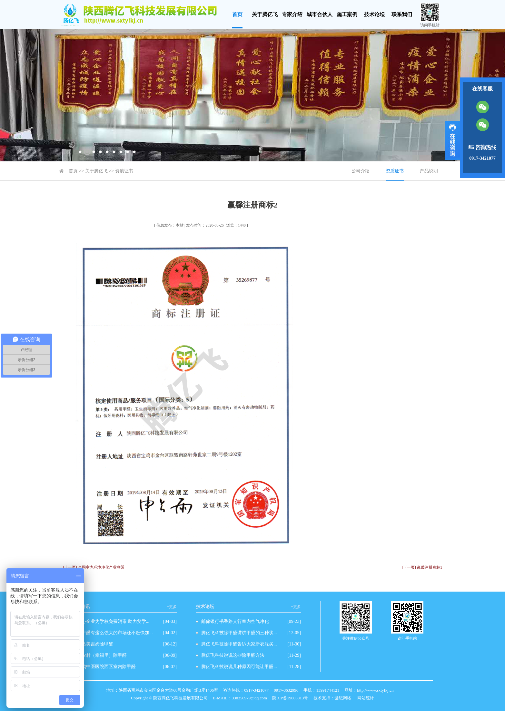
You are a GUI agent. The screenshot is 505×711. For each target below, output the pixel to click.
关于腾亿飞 (265, 14)
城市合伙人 (319, 14)
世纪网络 (342, 698)
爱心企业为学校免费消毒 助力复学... (113, 621)
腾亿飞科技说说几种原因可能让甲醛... (239, 666)
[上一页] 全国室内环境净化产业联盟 (93, 567)
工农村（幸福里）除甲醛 (102, 655)
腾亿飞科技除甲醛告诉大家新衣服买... (239, 644)
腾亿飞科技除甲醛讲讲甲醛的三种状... (239, 632)
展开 (452, 140)
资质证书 (124, 170)
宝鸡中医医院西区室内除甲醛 (106, 666)
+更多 (172, 606)
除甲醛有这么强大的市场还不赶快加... (115, 632)
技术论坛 (374, 14)
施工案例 (347, 14)
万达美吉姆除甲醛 (95, 644)
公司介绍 (361, 170)
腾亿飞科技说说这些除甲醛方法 (232, 655)
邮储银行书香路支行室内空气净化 (235, 621)
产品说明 (429, 170)
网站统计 (365, 698)
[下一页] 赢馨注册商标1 (422, 567)
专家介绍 (292, 14)
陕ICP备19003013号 (290, 698)
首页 (237, 14)
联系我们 (401, 14)
